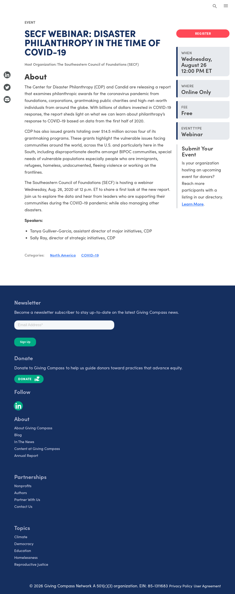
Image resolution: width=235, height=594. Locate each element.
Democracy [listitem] (24, 543)
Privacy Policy (180, 585)
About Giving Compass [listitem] (33, 427)
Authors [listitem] (20, 492)
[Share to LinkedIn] (7, 74)
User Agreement (207, 585)
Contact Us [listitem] (23, 506)
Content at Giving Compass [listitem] (37, 448)
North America (63, 254)
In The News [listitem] (24, 441)
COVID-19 (90, 254)
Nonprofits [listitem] (22, 485)
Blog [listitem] (18, 434)
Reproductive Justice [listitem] (31, 564)
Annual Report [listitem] (26, 455)
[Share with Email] (7, 99)
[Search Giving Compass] (214, 6)
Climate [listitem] (20, 536)
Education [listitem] (22, 550)
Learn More (193, 204)
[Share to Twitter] (7, 87)
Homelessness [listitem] (26, 557)
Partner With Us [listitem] (27, 499)
